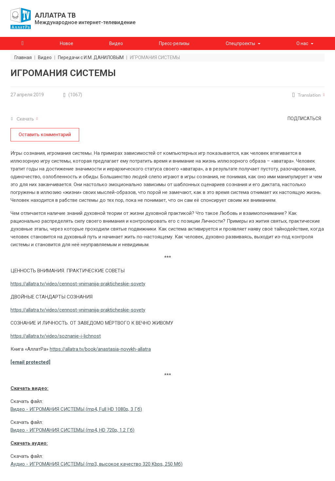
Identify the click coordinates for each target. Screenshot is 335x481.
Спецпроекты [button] (240, 43)
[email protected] (30, 362)
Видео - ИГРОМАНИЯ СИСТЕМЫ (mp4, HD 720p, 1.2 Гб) (72, 430)
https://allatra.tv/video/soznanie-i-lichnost (55, 336)
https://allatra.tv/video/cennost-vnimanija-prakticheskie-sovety (77, 284)
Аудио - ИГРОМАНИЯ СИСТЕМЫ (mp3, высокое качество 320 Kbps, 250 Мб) (96, 464)
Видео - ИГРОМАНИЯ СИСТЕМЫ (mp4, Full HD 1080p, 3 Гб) (76, 409)
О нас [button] (302, 43)
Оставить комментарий (45, 134)
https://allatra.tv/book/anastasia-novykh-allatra (100, 349)
